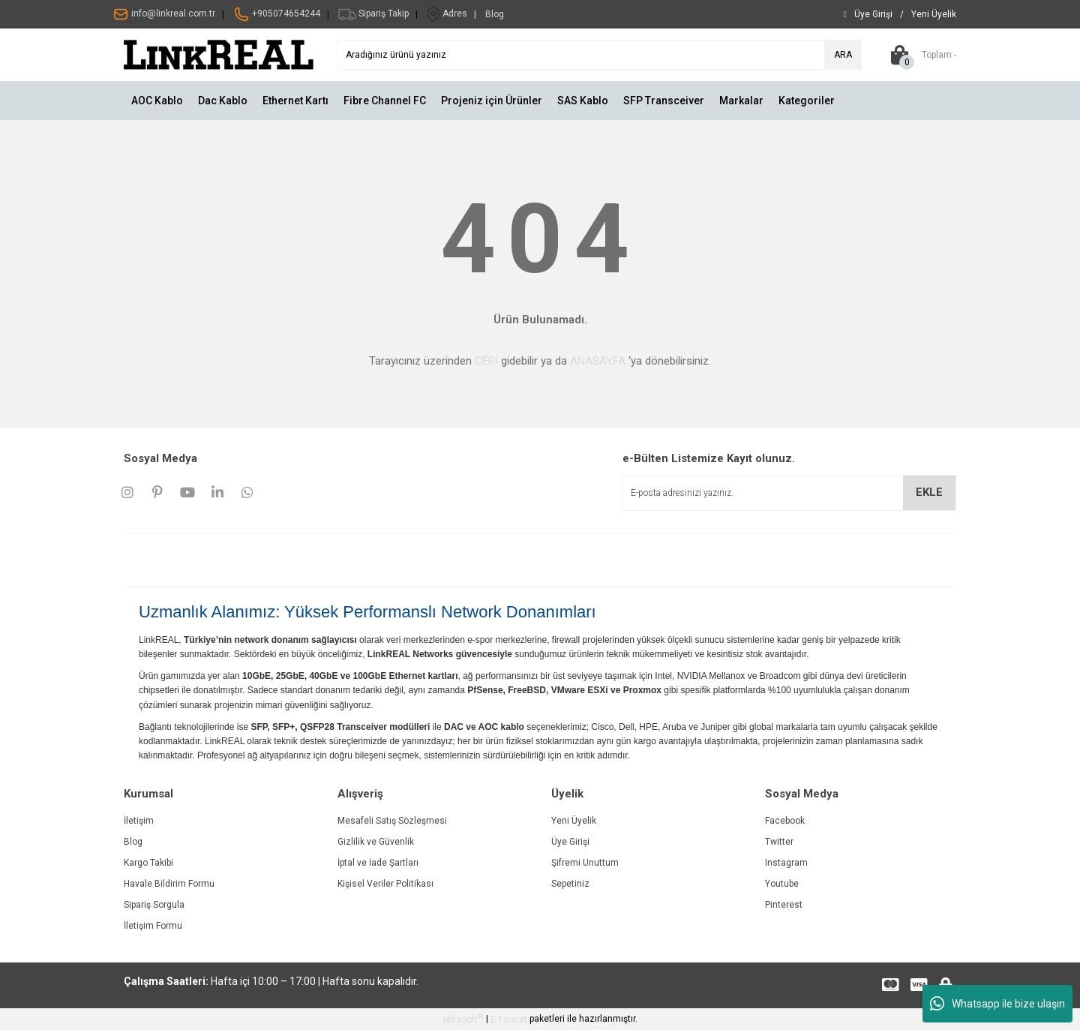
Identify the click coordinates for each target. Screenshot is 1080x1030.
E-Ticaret (508, 1019)
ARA (843, 55)
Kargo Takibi (148, 862)
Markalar (741, 101)
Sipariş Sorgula (154, 904)
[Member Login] (873, 14)
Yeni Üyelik (573, 820)
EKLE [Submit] (929, 492)
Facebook (785, 820)
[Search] (600, 55)
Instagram (786, 862)
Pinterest (783, 904)
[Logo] (219, 54)
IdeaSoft (463, 1019)
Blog (133, 841)
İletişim (139, 820)
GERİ (486, 361)
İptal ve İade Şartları (378, 862)
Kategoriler (806, 101)
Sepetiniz (570, 883)
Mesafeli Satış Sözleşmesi (392, 820)
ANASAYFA (598, 361)
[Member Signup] (933, 14)
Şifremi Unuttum (585, 862)
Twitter (779, 841)
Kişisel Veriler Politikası (386, 883)
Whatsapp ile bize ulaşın (997, 1003)
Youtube (782, 883)
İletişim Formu (153, 925)
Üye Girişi (570, 841)
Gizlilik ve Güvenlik (376, 841)
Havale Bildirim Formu (169, 883)
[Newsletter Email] (789, 493)
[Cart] (920, 55)
